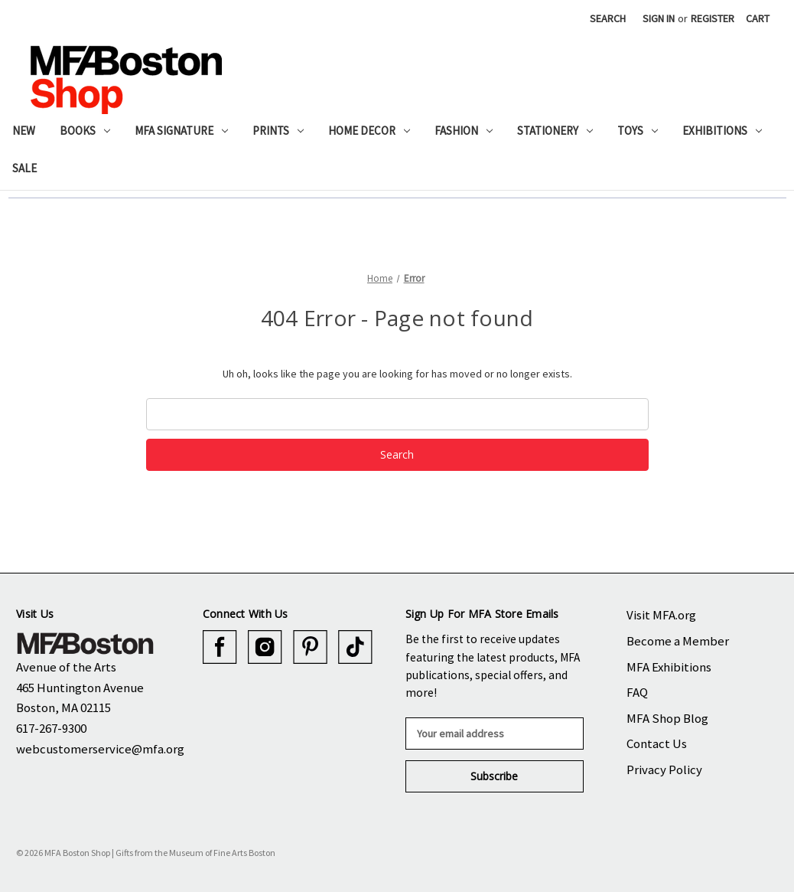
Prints (278, 130)
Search (608, 18)
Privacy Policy (664, 769)
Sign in (659, 18)
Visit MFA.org (661, 614)
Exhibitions (722, 130)
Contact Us (656, 743)
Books (85, 130)
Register (712, 18)
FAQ (637, 692)
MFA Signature (181, 130)
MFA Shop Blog (667, 718)
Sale (24, 168)
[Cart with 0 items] (757, 19)
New (23, 130)
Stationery (555, 130)
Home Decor (369, 130)
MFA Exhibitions (668, 666)
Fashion (463, 130)
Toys (637, 130)
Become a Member (677, 640)
